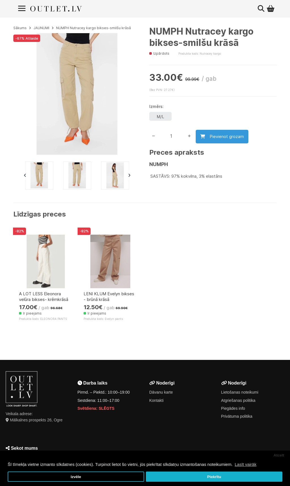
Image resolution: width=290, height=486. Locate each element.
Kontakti (156, 400)
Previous (25, 175)
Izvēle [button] (76, 477)
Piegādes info (233, 408)
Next (129, 175)
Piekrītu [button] (214, 477)
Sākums (20, 28)
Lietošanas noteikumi (240, 392)
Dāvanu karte (161, 392)
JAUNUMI (41, 28)
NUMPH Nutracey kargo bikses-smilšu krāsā (93, 28)
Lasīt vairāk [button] (246, 464)
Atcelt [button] (279, 455)
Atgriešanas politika (238, 400)
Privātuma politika (237, 416)
